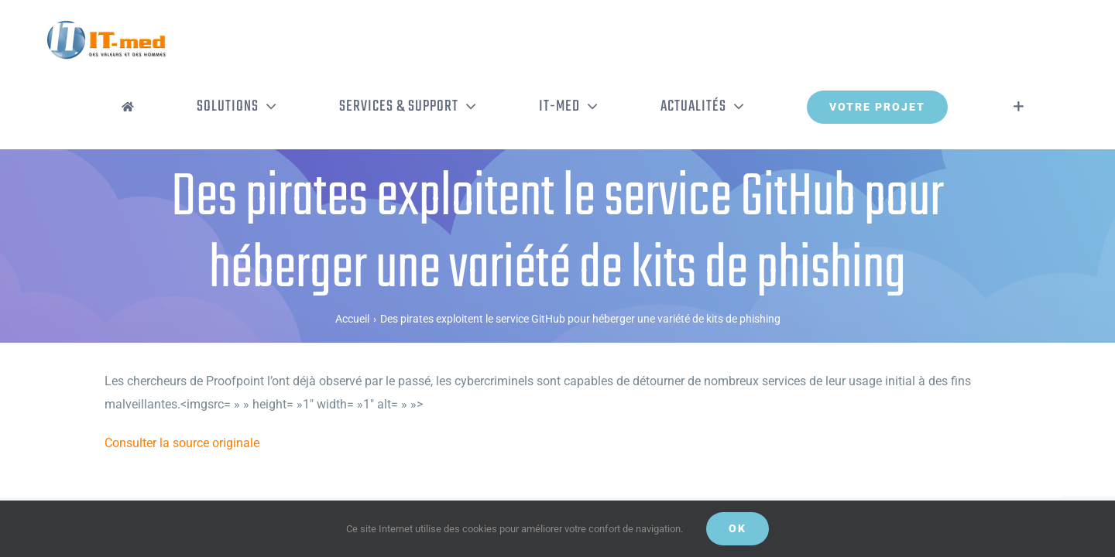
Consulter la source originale (182, 378)
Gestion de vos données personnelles (523, 478)
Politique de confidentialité (310, 478)
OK (737, 528)
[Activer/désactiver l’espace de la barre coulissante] (1042, 42)
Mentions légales (406, 478)
